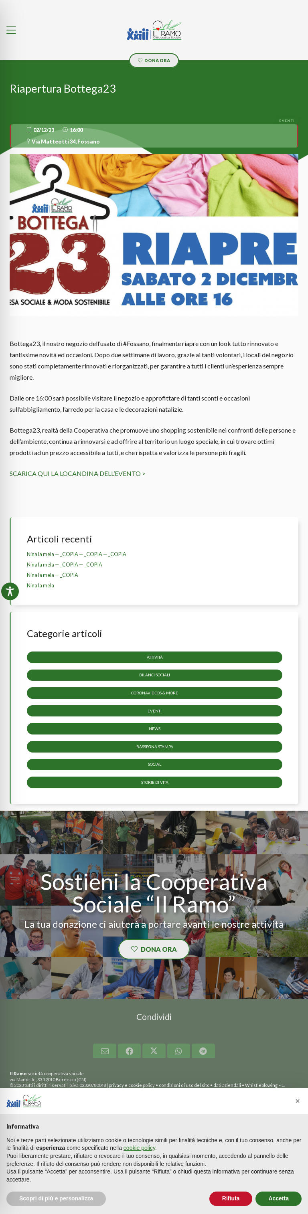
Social (154, 764)
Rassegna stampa (154, 746)
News (154, 728)
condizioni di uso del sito (184, 1085)
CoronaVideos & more (154, 692)
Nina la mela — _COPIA (52, 575)
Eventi (155, 710)
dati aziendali (227, 1085)
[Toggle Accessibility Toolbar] (10, 591)
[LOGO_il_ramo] (154, 30)
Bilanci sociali (154, 675)
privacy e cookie (125, 1085)
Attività (155, 657)
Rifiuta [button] (231, 1198)
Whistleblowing (261, 1085)
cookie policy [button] (139, 1148)
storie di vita (154, 782)
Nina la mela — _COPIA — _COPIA (64, 564)
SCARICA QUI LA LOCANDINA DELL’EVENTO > (78, 473)
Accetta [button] (278, 1198)
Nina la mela (40, 585)
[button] (11, 30)
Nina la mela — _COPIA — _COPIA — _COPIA (76, 554)
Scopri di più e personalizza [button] (56, 1198)
